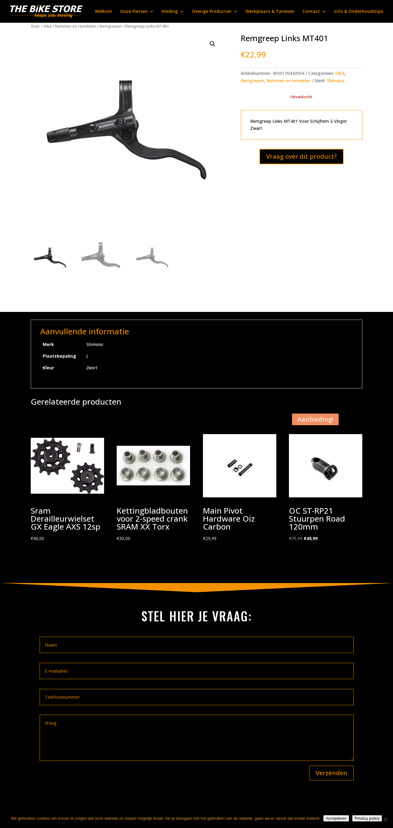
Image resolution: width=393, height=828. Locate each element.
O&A (47, 26)
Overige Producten (212, 11)
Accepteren (336, 818)
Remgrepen (111, 26)
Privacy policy (367, 818)
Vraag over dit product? (301, 156)
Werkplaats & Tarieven (270, 11)
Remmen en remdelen (75, 26)
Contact (311, 11)
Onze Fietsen (134, 11)
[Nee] (385, 819)
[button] (212, 43)
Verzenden (331, 773)
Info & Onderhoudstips (358, 11)
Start (35, 26)
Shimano (335, 81)
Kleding (170, 11)
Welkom (103, 11)
